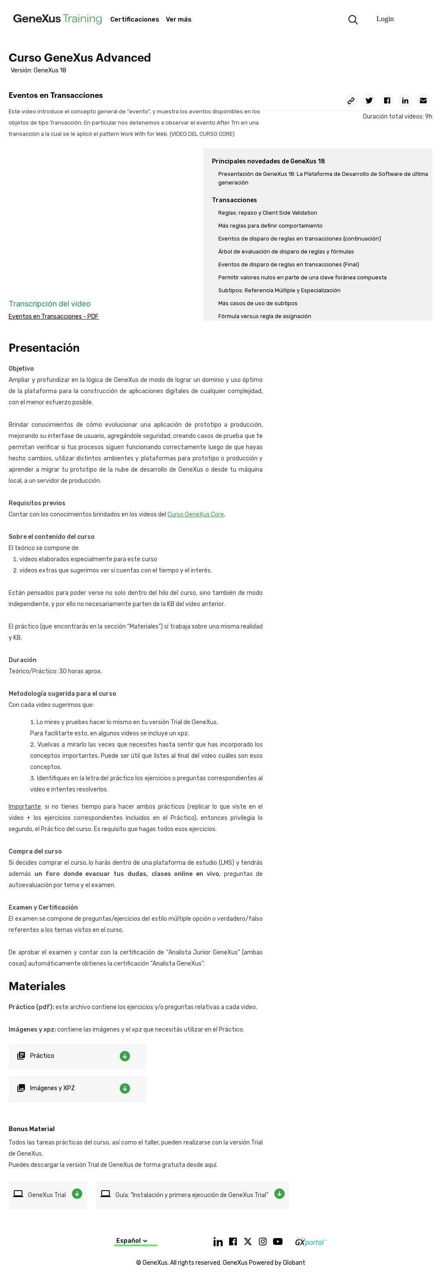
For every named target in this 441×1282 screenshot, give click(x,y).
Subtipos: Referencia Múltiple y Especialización (279, 290)
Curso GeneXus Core (196, 514)
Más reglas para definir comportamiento (270, 225)
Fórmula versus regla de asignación (264, 316)
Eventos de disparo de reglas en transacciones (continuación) (299, 238)
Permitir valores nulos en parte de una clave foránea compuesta (302, 277)
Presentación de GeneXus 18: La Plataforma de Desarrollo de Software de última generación (323, 178)
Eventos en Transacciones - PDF (54, 316)
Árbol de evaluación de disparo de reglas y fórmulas (286, 251)
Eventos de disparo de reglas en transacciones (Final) (288, 264)
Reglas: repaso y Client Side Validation (267, 212)
